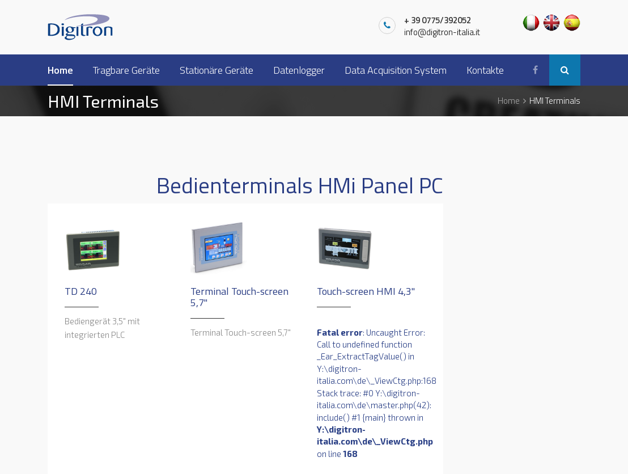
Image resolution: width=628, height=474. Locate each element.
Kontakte (485, 70)
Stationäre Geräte (216, 70)
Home (60, 70)
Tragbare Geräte (126, 70)
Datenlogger (299, 70)
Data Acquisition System (396, 70)
